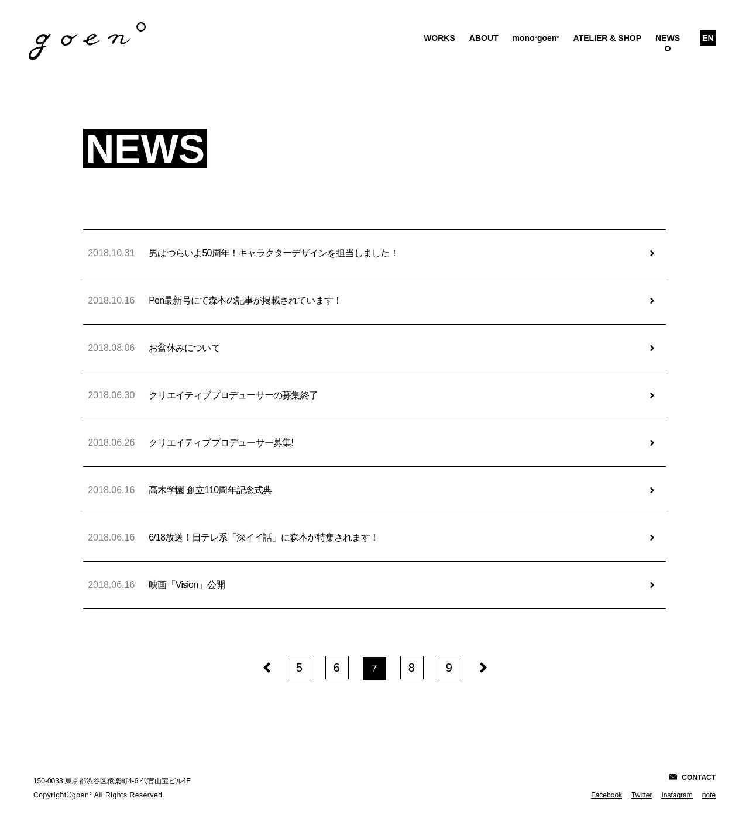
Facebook (606, 795)
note (709, 795)
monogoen (536, 38)
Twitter (641, 795)
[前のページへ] (266, 666)
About (484, 38)
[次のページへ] (483, 666)
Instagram (676, 795)
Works (439, 38)
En (707, 38)
